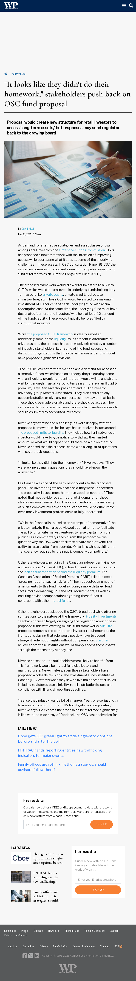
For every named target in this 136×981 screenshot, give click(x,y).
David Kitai (28, 228)
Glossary (38, 931)
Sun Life (106, 626)
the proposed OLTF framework (50, 334)
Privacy (43, 946)
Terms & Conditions (94, 931)
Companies (10, 931)
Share (38, 234)
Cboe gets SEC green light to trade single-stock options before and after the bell (48, 858)
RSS (118, 946)
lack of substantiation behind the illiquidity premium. (62, 572)
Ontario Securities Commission (82, 250)
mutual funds (60, 601)
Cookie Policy (60, 946)
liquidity (60, 339)
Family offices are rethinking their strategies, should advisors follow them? (48, 896)
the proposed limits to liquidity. (41, 432)
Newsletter (54, 931)
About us (12, 946)
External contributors (15, 935)
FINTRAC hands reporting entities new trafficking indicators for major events (47, 877)
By (26, 228)
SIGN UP (101, 824)
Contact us (28, 946)
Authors (114, 931)
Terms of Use (72, 931)
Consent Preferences (84, 946)
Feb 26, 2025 (25, 234)
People (24, 931)
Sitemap (104, 946)
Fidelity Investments (101, 616)
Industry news (19, 73)
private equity (52, 294)
